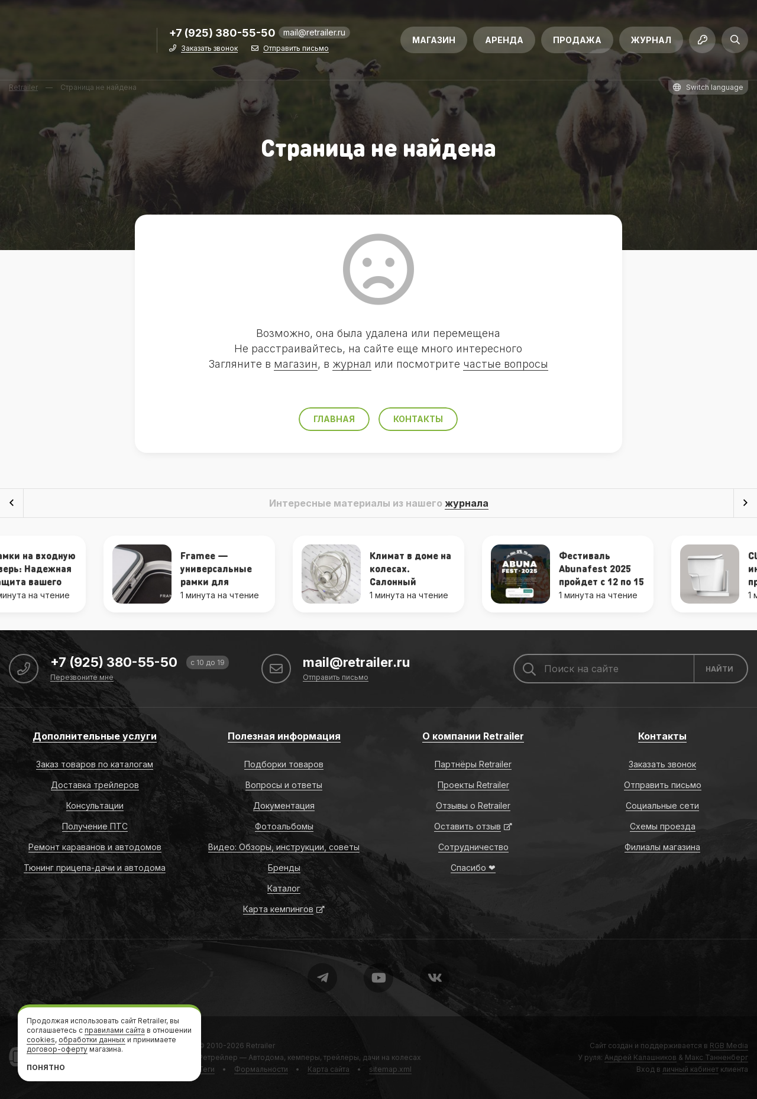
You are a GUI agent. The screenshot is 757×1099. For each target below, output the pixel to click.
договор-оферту (57, 1049)
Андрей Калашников (640, 1057)
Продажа (577, 40)
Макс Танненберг (716, 1057)
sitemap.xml (390, 1069)
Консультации (95, 805)
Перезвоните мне (82, 678)
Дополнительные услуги (95, 736)
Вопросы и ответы (283, 785)
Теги (206, 1069)
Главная (334, 419)
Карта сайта (329, 1069)
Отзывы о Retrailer (473, 805)
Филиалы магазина (662, 847)
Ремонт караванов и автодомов (94, 847)
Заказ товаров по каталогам (94, 764)
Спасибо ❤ (473, 868)
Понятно (46, 1067)
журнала (467, 503)
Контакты (418, 419)
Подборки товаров (283, 764)
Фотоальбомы (284, 826)
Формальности (261, 1069)
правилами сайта (115, 1030)
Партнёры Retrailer (473, 764)
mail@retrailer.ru (314, 32)
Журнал (651, 40)
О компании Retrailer (473, 736)
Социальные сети (662, 805)
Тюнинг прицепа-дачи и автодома (95, 868)
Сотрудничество (473, 847)
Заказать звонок (209, 49)
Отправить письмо (296, 49)
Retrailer (260, 1045)
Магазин (433, 40)
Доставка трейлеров (95, 785)
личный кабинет (690, 1069)
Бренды (284, 868)
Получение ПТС (95, 826)
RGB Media (729, 1045)
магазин (296, 364)
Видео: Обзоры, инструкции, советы (284, 847)
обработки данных (92, 1039)
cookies (41, 1039)
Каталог (283, 888)
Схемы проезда (662, 826)
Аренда (504, 40)
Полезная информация (284, 736)
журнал (351, 364)
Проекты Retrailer (473, 785)
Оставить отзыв (467, 826)
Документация (284, 805)
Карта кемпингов (278, 909)
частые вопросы (505, 364)
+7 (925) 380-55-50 (222, 33)
